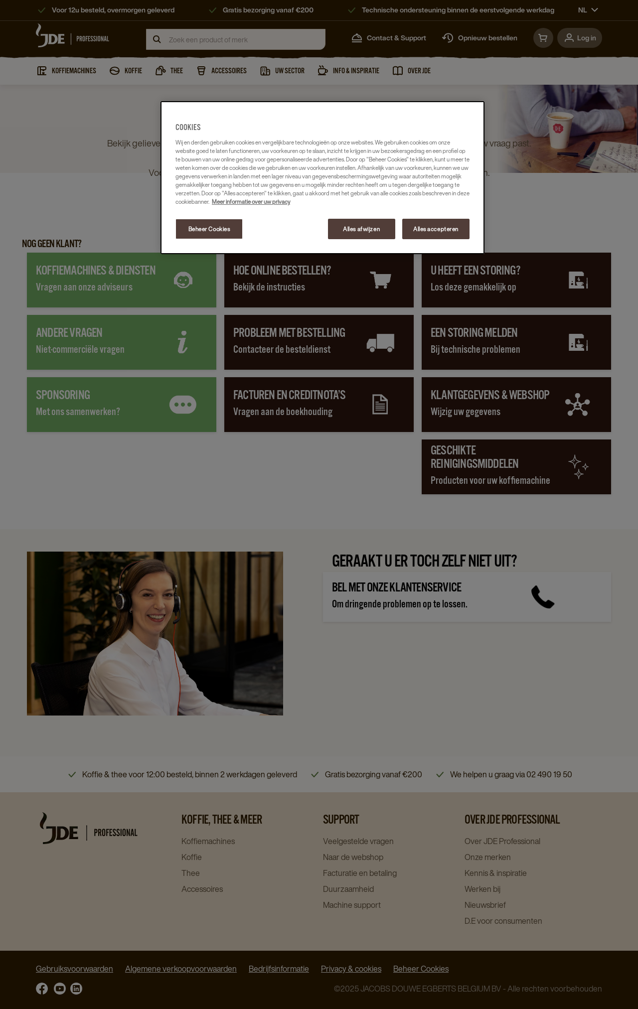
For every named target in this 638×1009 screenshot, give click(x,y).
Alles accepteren (436, 229)
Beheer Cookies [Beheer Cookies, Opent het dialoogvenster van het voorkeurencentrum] (209, 229)
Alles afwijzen (361, 229)
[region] (322, 178)
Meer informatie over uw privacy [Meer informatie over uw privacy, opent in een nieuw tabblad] (251, 201)
